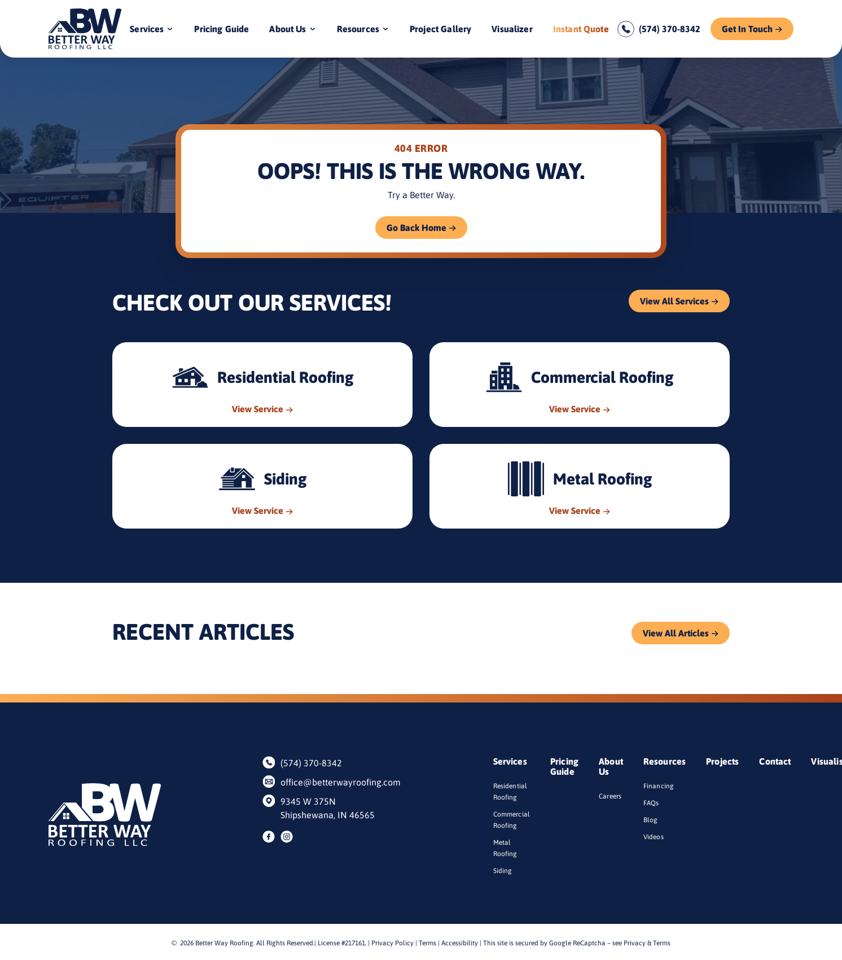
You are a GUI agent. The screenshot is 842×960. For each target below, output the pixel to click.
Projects (722, 761)
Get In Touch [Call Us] (747, 29)
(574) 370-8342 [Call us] (669, 29)
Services (147, 29)
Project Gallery (440, 29)
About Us (287, 29)
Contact (775, 761)
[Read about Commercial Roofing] (579, 384)
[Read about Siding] (262, 486)
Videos (653, 837)
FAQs (651, 803)
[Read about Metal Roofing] (579, 486)
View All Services (674, 301)
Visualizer (512, 29)
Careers (610, 796)
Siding (502, 871)
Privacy (635, 943)
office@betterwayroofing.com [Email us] (334, 782)
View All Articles (676, 633)
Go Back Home (416, 227)
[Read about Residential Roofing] (262, 384)
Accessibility (459, 943)
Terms (427, 943)
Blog (650, 820)
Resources (358, 29)
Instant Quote (581, 29)
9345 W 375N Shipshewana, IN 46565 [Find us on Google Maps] (327, 808)
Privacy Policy (392, 943)
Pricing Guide (221, 29)
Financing (658, 786)
